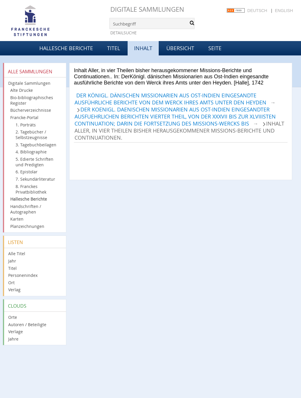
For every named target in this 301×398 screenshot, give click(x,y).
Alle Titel (16, 253)
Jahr (12, 261)
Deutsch (257, 10)
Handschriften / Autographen (25, 209)
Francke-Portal (24, 117)
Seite (214, 48)
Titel (113, 48)
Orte (12, 317)
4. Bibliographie (31, 152)
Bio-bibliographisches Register (31, 100)
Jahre (13, 339)
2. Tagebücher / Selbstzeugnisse (31, 134)
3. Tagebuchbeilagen (36, 145)
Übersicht (180, 48)
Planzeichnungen (27, 226)
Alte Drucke (21, 90)
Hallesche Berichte (66, 48)
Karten (16, 219)
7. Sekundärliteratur (35, 179)
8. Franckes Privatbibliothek (31, 189)
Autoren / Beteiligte (27, 324)
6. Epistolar (27, 172)
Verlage (15, 331)
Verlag (14, 289)
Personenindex (23, 275)
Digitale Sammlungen (147, 9)
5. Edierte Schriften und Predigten (34, 161)
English (284, 10)
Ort (11, 282)
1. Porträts (26, 125)
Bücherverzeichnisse (30, 110)
